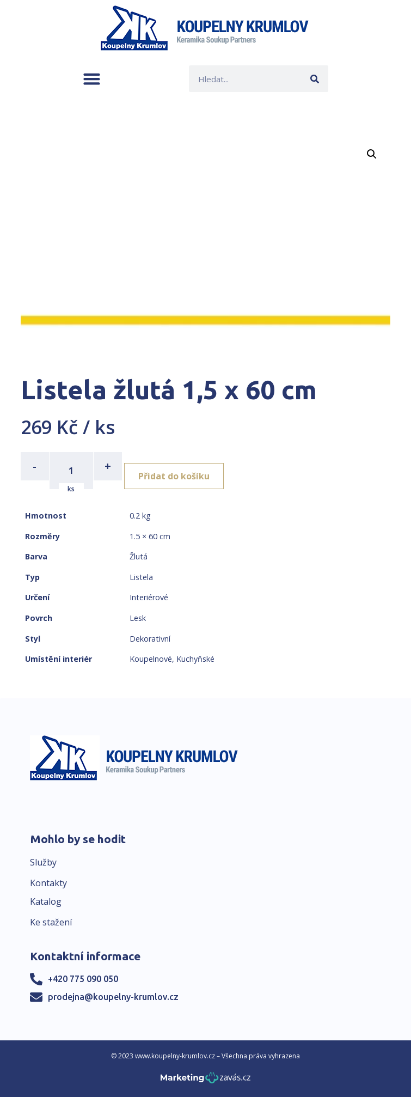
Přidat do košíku (174, 476)
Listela (141, 577)
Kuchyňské (195, 659)
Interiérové (149, 597)
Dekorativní (150, 638)
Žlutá (139, 556)
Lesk (138, 618)
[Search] (315, 78)
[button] (92, 79)
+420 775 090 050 (83, 979)
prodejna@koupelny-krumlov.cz (113, 997)
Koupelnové (151, 659)
